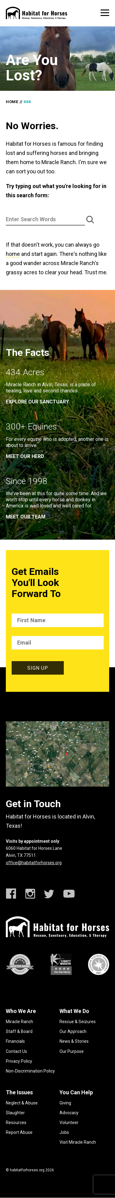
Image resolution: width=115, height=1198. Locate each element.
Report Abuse (19, 1132)
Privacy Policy (19, 1061)
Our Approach (72, 1031)
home (13, 254)
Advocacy (69, 1112)
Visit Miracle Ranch (77, 1142)
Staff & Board (19, 1031)
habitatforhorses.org (27, 1170)
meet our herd (25, 456)
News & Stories (74, 1041)
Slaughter (15, 1112)
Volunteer (69, 1122)
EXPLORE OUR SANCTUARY (37, 402)
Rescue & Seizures (77, 1021)
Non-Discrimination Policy (30, 1071)
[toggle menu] (105, 13)
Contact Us (16, 1051)
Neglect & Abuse (22, 1102)
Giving (65, 1102)
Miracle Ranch (19, 1021)
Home (12, 101)
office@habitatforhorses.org (34, 862)
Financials (15, 1041)
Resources (16, 1122)
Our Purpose (71, 1051)
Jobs (64, 1132)
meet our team (25, 517)
